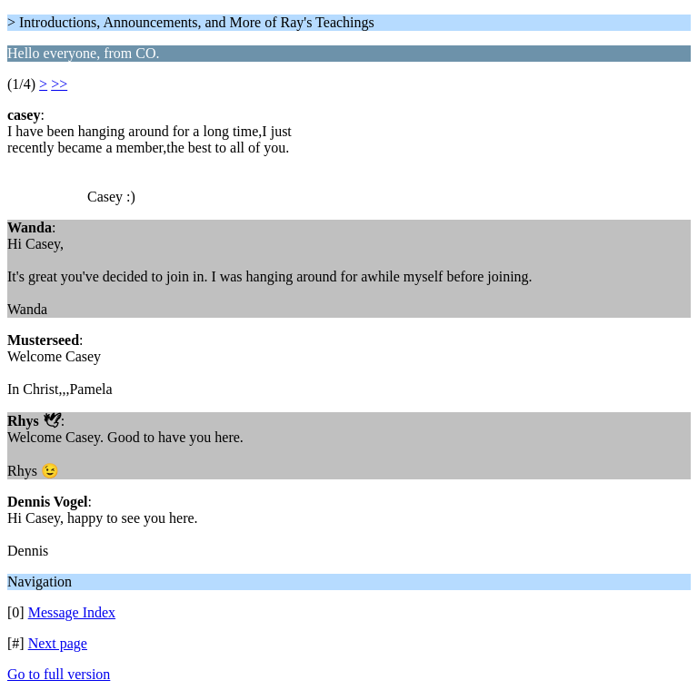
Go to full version (58, 674)
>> (59, 84)
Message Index (71, 612)
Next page (57, 643)
